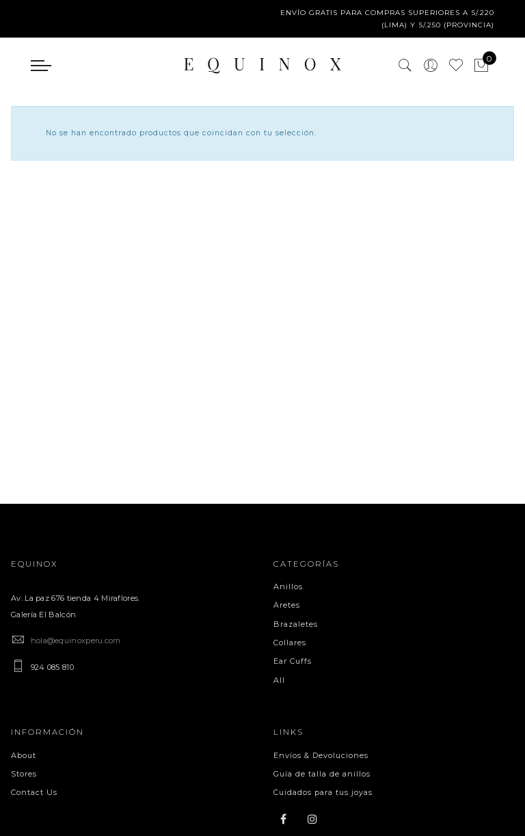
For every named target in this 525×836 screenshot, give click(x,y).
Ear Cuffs (292, 661)
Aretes (286, 605)
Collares (289, 642)
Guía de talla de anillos (322, 774)
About (23, 755)
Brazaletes (295, 624)
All (279, 680)
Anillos (288, 586)
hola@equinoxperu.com (76, 640)
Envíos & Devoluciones (320, 755)
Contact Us (34, 792)
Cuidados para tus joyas (323, 792)
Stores (24, 774)
